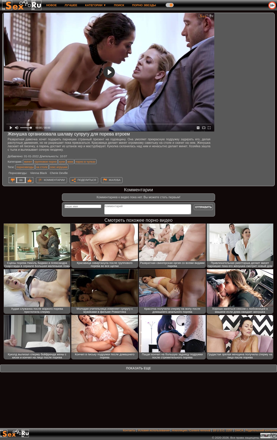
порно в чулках (85, 161)
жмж (70, 161)
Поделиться (87, 180)
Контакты (129, 430)
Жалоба (115, 180)
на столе (42, 167)
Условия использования (154, 430)
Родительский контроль (261, 430)
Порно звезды (144, 5)
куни (62, 161)
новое (51, 5)
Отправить (203, 207)
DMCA (239, 430)
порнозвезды (25, 167)
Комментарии (54, 180)
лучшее (71, 5)
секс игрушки (59, 167)
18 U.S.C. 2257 (223, 430)
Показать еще (138, 368)
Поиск (119, 5)
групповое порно (45, 161)
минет (28, 161)
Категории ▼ (95, 5)
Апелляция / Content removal (191, 430)
